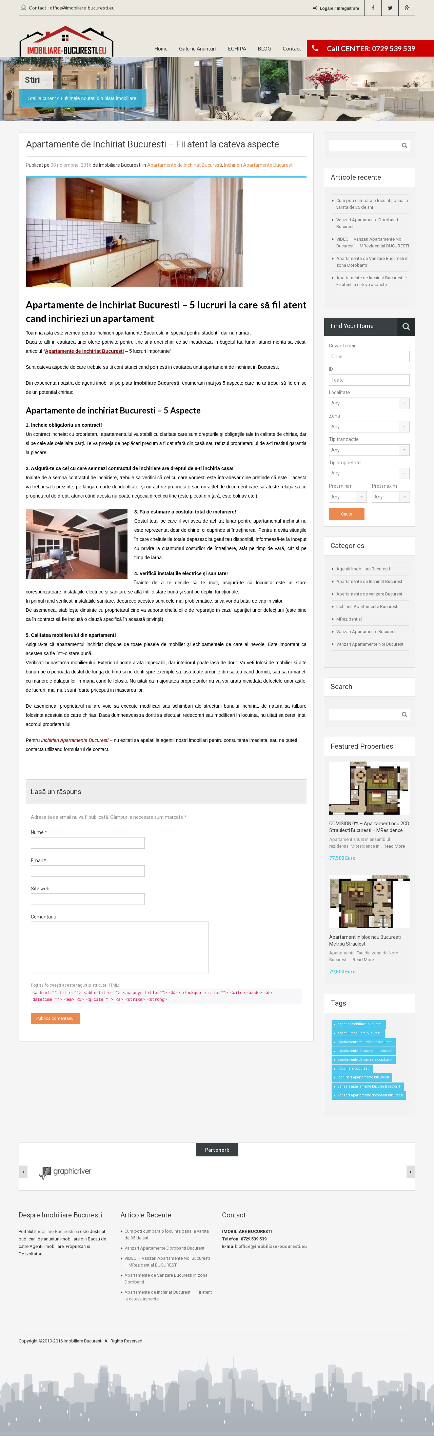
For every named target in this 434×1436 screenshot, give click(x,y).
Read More (394, 846)
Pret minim (341, 486)
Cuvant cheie (343, 345)
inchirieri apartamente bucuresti (363, 1077)
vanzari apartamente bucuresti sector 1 (369, 1086)
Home (160, 48)
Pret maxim (384, 486)
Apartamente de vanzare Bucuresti (369, 593)
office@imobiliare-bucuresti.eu (82, 8)
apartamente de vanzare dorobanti (365, 1059)
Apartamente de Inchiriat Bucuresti (184, 165)
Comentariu (43, 916)
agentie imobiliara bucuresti (360, 1024)
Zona (334, 416)
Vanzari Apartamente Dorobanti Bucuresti (164, 1248)
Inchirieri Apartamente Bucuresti (259, 165)
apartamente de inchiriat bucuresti (365, 1042)
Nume (39, 832)
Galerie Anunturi (197, 48)
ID (331, 369)
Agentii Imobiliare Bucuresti (363, 568)
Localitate (339, 392)
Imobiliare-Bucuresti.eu (56, 1231)
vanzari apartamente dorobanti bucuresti (370, 1095)
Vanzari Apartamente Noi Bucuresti (370, 644)
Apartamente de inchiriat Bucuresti (84, 351)
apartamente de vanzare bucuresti (365, 1051)
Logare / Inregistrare (336, 8)
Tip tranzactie (344, 439)
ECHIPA (237, 48)
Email (38, 860)
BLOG (264, 48)
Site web (40, 888)
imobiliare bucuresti (354, 1068)
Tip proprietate (345, 462)
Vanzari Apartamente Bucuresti (366, 631)
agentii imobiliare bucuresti (359, 1033)
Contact (292, 48)
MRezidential (349, 619)
